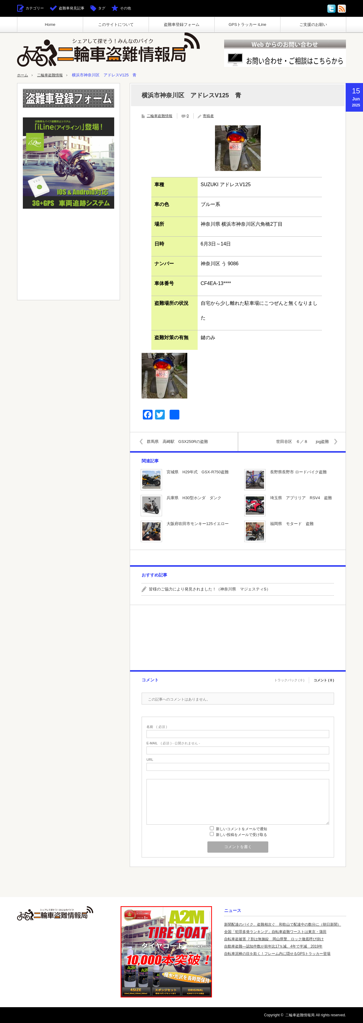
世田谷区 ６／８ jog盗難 (301, 441)
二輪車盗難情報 (52, 75)
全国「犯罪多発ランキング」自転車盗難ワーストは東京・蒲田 (275, 932)
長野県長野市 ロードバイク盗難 (298, 472)
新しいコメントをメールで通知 (241, 829)
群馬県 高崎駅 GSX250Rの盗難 (179, 441)
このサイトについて (116, 24)
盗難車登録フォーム (181, 24)
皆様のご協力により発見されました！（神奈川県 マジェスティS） (209, 589)
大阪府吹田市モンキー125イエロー (198, 523)
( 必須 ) (156, 727)
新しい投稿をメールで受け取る (241, 835)
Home (50, 24)
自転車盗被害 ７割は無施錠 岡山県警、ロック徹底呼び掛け (274, 939)
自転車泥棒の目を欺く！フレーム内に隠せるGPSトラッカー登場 (277, 954)
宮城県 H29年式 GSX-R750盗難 (198, 472)
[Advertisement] (237, 638)
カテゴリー (35, 8)
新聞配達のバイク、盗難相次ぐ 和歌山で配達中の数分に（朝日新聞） (282, 924)
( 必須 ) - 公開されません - (173, 743)
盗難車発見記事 (71, 8)
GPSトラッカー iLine (247, 24)
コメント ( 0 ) (324, 679)
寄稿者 (208, 116)
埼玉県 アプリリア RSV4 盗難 (301, 498)
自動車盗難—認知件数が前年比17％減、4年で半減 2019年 (273, 946)
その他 (125, 8)
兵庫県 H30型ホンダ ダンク (194, 498)
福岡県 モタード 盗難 (292, 523)
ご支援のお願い (313, 24)
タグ (101, 8)
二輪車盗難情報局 (300, 1015)
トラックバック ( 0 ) (289, 679)
